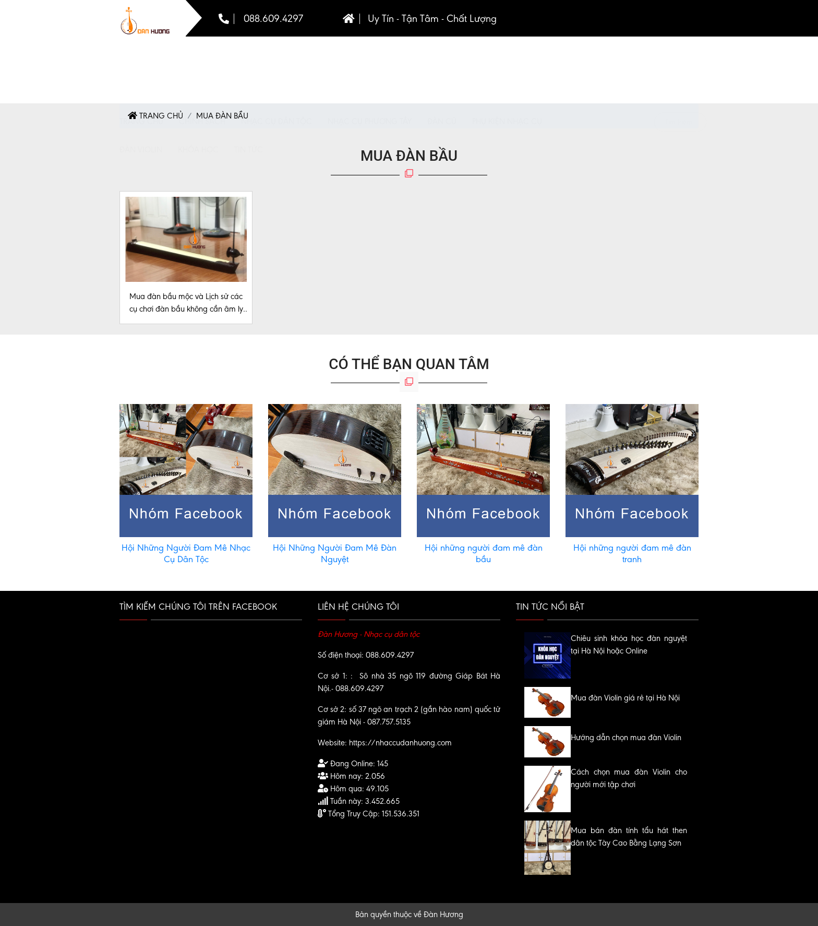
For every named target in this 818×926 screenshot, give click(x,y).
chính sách (202, 56)
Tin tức (248, 84)
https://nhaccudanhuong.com (400, 742)
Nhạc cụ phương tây (370, 56)
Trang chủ (141, 56)
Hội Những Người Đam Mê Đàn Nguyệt (334, 553)
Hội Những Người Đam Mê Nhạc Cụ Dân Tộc (186, 553)
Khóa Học (198, 84)
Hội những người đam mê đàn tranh (632, 553)
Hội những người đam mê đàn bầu (484, 553)
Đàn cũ (441, 56)
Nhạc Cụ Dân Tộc (276, 56)
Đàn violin (140, 84)
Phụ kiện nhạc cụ (507, 56)
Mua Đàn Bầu (222, 116)
